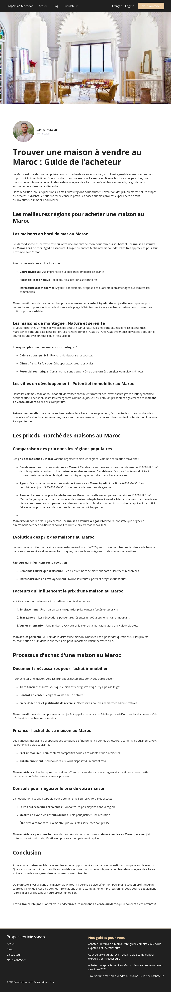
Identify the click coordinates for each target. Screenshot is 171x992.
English (129, 6)
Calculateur (14, 954)
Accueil (43, 6)
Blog (55, 6)
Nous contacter (151, 6)
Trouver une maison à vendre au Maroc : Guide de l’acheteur (126, 976)
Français (117, 6)
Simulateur (70, 6)
